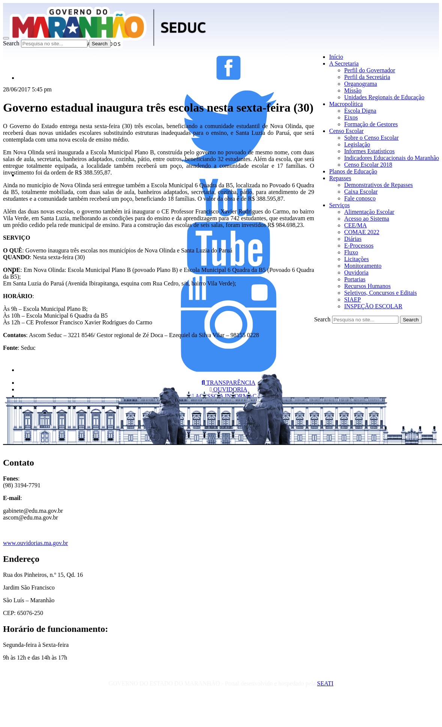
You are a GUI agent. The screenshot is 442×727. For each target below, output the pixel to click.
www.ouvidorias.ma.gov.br (35, 543)
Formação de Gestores (371, 124)
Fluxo (351, 252)
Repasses (340, 178)
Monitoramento (363, 266)
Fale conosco (360, 198)
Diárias (352, 239)
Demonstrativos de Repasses (378, 185)
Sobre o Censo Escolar (371, 137)
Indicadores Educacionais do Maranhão (391, 158)
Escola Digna (360, 110)
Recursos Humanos (367, 286)
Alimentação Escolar (369, 212)
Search (11, 43)
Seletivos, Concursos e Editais (380, 293)
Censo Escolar (346, 131)
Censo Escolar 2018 (368, 164)
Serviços (339, 205)
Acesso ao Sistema (366, 218)
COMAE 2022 (361, 232)
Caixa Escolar (360, 191)
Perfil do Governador (369, 70)
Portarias (354, 279)
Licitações (356, 259)
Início (336, 57)
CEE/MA (355, 225)
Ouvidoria (356, 272)
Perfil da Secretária (367, 77)
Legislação (357, 144)
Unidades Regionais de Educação (384, 97)
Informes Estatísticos (369, 151)
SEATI (325, 683)
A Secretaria (344, 63)
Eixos (351, 117)
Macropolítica (346, 104)
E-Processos (358, 245)
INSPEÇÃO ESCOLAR (373, 306)
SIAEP (352, 299)
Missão (352, 90)
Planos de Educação (353, 171)
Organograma (360, 84)
